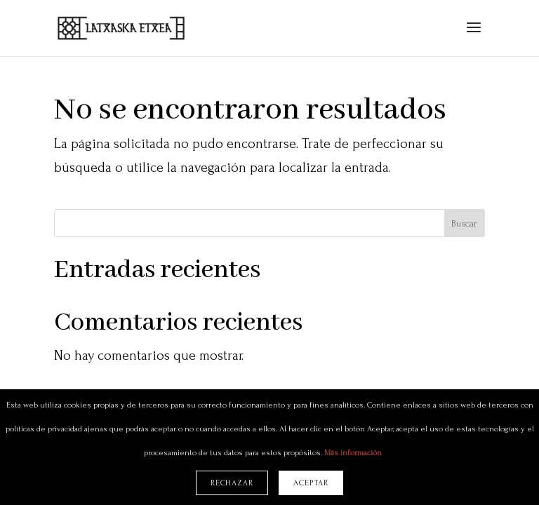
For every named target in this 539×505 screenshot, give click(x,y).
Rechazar (232, 482)
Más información (353, 452)
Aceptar (310, 482)
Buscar (464, 223)
